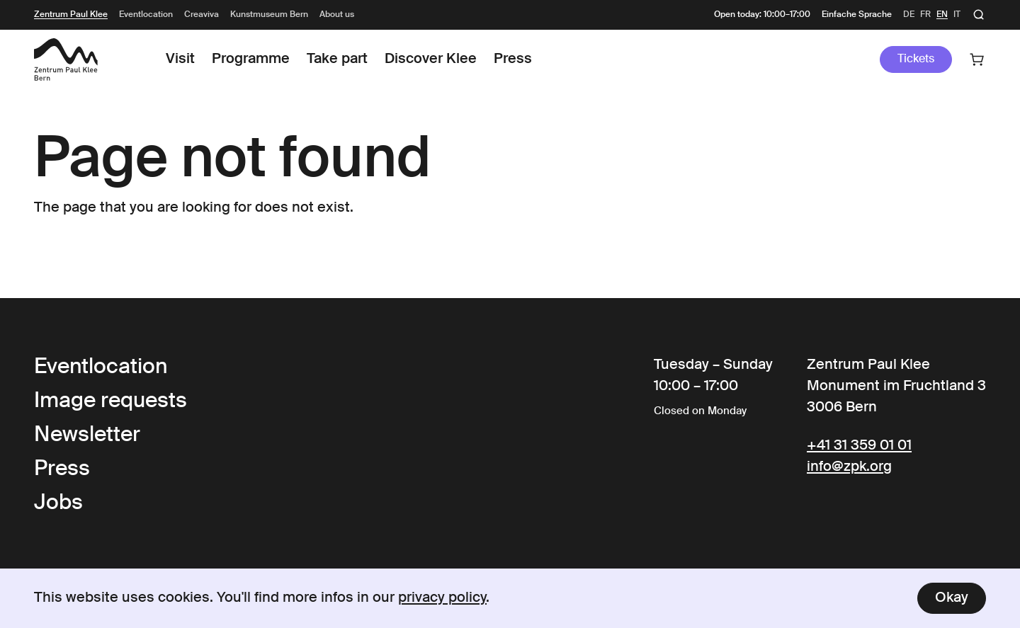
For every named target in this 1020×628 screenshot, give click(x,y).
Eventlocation (146, 15)
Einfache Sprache (857, 15)
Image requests (110, 401)
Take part (337, 59)
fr (925, 15)
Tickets (915, 59)
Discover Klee (431, 59)
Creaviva (201, 15)
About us (336, 15)
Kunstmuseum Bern (269, 15)
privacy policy (442, 598)
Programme (251, 59)
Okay (951, 598)
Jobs (58, 503)
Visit (180, 59)
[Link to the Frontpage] (66, 59)
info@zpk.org (849, 467)
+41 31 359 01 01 (859, 446)
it (956, 15)
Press (513, 59)
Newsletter (87, 435)
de (908, 15)
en (942, 15)
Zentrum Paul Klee (71, 15)
